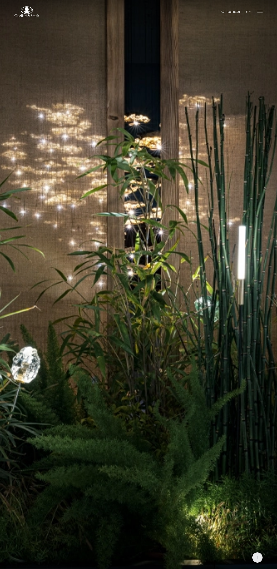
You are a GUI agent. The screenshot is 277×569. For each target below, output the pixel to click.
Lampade (231, 11)
